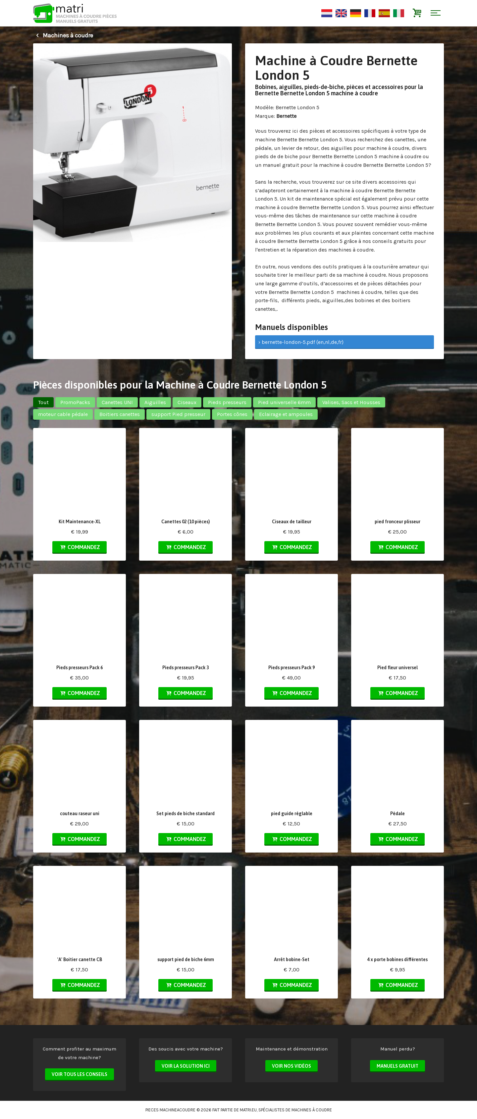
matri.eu (248, 1109)
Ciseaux (187, 402)
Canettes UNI (117, 402)
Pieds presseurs (227, 402)
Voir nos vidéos (291, 1066)
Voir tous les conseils (79, 1074)
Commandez (79, 547)
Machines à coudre (63, 35)
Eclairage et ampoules (286, 414)
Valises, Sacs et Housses (351, 402)
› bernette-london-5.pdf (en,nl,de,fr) (301, 342)
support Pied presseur (178, 414)
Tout (43, 402)
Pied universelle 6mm (284, 402)
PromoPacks (75, 402)
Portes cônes (232, 414)
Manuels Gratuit (397, 1066)
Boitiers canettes (119, 414)
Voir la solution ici (186, 1066)
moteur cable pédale (63, 414)
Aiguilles (155, 402)
